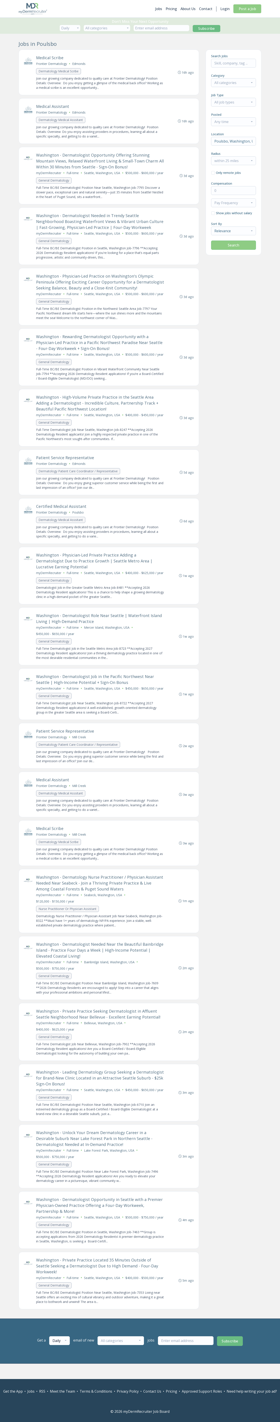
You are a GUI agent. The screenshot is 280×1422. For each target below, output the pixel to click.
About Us (188, 8)
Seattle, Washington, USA (102, 174)
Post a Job (247, 8)
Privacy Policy (128, 1391)
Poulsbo (78, 522)
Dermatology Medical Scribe (59, 71)
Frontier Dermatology (51, 64)
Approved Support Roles (202, 1391)
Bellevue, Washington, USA (103, 1036)
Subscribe (206, 28)
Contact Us (152, 1391)
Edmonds (79, 64)
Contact (205, 8)
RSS (42, 1391)
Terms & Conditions (96, 1391)
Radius (215, 154)
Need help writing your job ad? (252, 1391)
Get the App (13, 1391)
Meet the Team (62, 1391)
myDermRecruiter (48, 174)
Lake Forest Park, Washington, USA (109, 1165)
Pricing (171, 8)
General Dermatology (54, 181)
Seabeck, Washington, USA (103, 908)
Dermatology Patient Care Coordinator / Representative (78, 480)
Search (233, 245)
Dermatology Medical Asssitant (61, 120)
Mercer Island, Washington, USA (107, 638)
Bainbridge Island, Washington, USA (109, 975)
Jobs (158, 8)
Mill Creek (79, 748)
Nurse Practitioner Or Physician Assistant (68, 921)
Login (225, 8)
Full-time (73, 174)
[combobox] (70, 28)
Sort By (216, 224)
